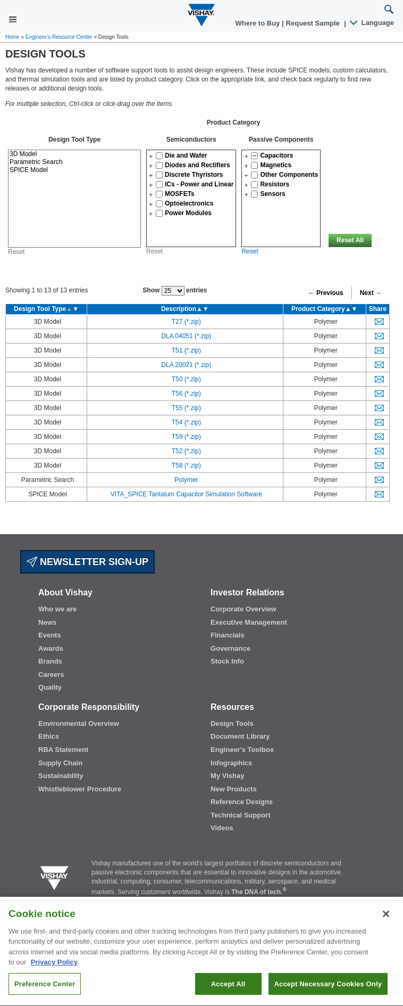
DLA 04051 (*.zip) (186, 336)
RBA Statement (63, 750)
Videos (222, 828)
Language (372, 23)
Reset (16, 252)
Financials (228, 635)
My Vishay (227, 776)
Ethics (48, 736)
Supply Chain (60, 763)
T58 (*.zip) (186, 465)
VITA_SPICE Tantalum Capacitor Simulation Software (186, 494)
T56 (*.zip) (186, 393)
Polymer (186, 480)
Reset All (350, 240)
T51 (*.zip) (186, 350)
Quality (50, 687)
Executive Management (249, 622)
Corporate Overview (243, 609)
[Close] (386, 931)
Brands (50, 661)
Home (12, 37)
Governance (230, 648)
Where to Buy (259, 23)
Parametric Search (74, 162)
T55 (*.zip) (186, 408)
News (47, 622)
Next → (371, 293)
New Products (234, 789)
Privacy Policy (54, 980)
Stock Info (227, 661)
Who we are (57, 609)
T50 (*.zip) (186, 379)
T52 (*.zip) (186, 451)
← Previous (325, 293)
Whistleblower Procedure (79, 789)
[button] (151, 156)
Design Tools (232, 723)
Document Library (240, 736)
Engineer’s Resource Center (59, 37)
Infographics (231, 763)
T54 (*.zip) (186, 422)
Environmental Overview (78, 723)
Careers (51, 674)
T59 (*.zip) (186, 436)
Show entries (174, 291)
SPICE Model (74, 170)
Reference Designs (242, 802)
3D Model (74, 154)
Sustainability (60, 776)
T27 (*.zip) (186, 321)
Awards (50, 648)
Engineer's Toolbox (242, 750)
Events (49, 635)
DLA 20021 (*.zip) (186, 365)
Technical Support (240, 815)
